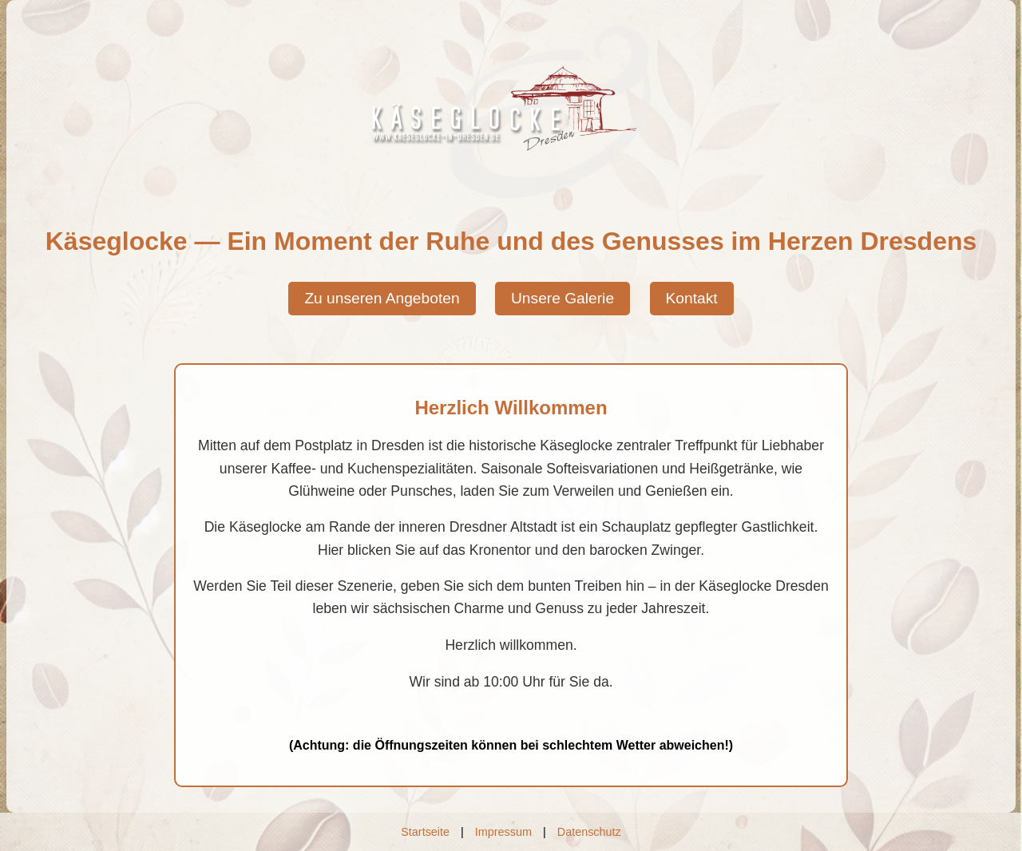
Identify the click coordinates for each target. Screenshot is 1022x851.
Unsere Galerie (562, 298)
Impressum (503, 831)
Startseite (425, 831)
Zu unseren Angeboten (381, 298)
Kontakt (692, 298)
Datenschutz (589, 831)
